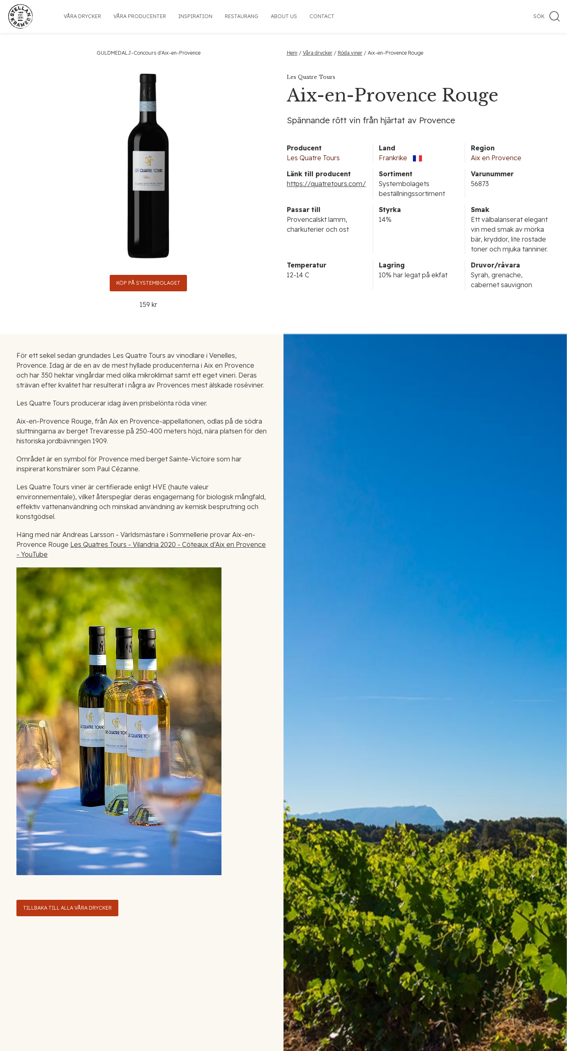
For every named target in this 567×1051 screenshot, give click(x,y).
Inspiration (195, 16)
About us (284, 16)
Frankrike (393, 158)
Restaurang (241, 16)
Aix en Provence (496, 158)
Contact (321, 16)
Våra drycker (82, 16)
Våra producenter (139, 16)
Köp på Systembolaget (148, 283)
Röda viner (350, 53)
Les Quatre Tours (313, 158)
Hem (292, 53)
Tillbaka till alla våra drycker (67, 908)
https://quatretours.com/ (326, 184)
